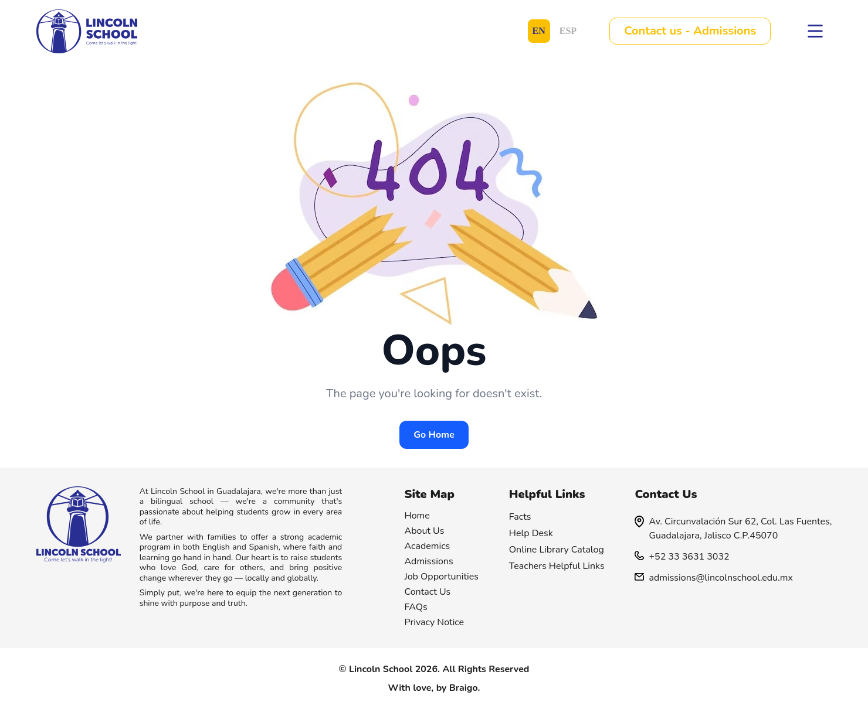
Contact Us (428, 591)
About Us (425, 530)
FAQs (416, 607)
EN (539, 31)
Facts (520, 516)
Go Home (434, 434)
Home (417, 515)
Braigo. (464, 687)
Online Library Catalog (556, 549)
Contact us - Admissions (690, 31)
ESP (568, 31)
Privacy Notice (434, 622)
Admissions (429, 561)
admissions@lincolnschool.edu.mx (713, 577)
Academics (427, 546)
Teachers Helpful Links (557, 566)
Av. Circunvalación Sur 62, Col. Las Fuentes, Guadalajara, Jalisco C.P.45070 (733, 528)
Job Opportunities (442, 576)
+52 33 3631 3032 (682, 556)
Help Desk (531, 533)
